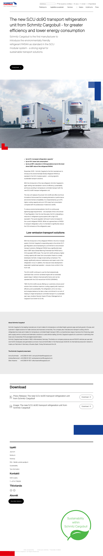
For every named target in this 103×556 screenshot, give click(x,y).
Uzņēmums (89, 7)
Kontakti (84, 4)
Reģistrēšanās (92, 4)
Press (97, 7)
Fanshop (12, 459)
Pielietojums (43, 7)
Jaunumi (12, 452)
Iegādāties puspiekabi (57, 7)
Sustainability (14, 466)
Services (70, 7)
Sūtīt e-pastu (14, 478)
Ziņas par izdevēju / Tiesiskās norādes (49, 550)
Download (15, 67)
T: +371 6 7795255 (15, 481)
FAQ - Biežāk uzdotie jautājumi (19, 462)
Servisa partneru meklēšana (65, 4)
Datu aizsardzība (29, 550)
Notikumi (12, 455)
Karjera (81, 7)
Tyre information (14, 469)
